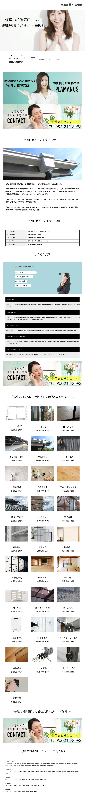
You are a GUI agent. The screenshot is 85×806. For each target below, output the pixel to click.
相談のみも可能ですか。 (13, 325)
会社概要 (41, 59)
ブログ (50, 59)
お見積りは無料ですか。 (13, 299)
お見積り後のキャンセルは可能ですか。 (16, 336)
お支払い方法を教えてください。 (15, 349)
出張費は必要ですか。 (12, 312)
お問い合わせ (60, 59)
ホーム (33, 59)
